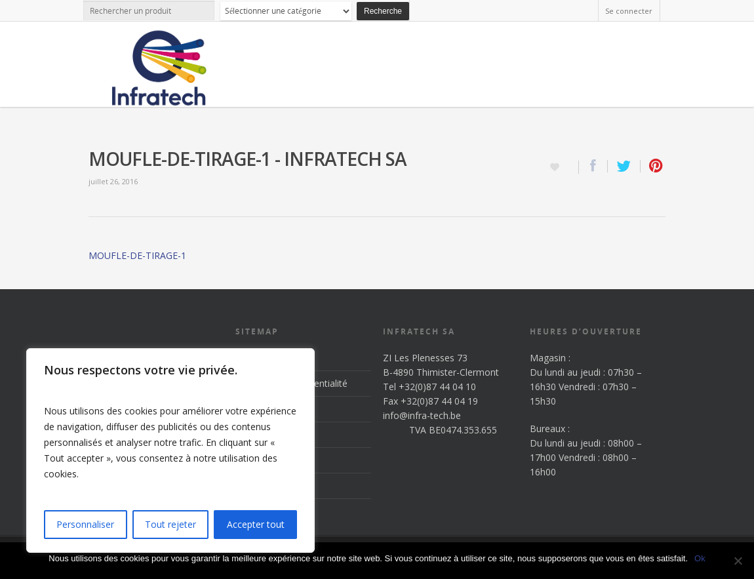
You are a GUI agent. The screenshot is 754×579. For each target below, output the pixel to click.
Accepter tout (256, 524)
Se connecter (628, 11)
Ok (699, 558)
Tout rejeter (170, 524)
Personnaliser (85, 524)
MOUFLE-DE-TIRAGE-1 (137, 255)
